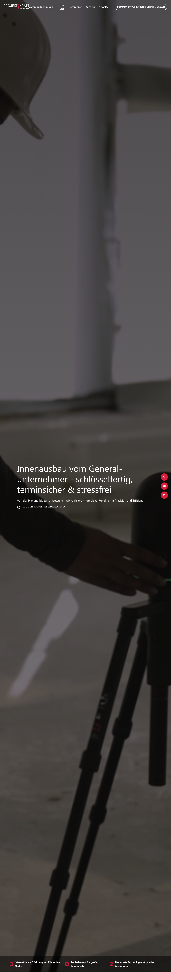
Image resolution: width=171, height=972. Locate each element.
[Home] (16, 6)
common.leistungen (43, 7)
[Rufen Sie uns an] (164, 477)
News (102, 7)
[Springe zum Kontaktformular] (164, 495)
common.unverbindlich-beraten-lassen (141, 6)
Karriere (90, 7)
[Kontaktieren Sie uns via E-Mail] (164, 486)
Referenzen (75, 7)
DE (108, 7)
